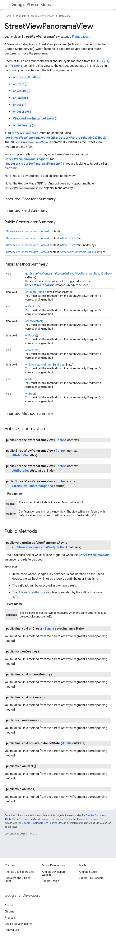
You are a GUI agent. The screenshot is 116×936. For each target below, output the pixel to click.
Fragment (15, 65)
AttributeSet (67, 238)
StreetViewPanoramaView (29, 142)
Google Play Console (91, 877)
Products (21, 16)
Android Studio (88, 871)
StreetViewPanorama (23, 133)
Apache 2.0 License (87, 819)
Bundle (42, 291)
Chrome (9, 911)
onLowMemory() (24, 125)
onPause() (20, 98)
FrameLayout (81, 36)
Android (9, 905)
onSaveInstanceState (38, 364)
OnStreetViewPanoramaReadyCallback (88, 273)
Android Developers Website (54, 873)
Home (8, 16)
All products (12, 929)
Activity (103, 61)
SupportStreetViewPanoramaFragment (32, 163)
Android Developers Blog (19, 871)
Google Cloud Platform (18, 923)
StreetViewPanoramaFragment (27, 159)
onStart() (20, 84)
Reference (65, 16)
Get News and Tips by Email (17, 879)
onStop (29, 393)
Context (44, 231)
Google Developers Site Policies (39, 822)
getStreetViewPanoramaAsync (44, 273)
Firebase (10, 917)
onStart (30, 379)
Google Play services (42, 16)
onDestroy (31, 306)
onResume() (21, 91)
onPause (30, 335)
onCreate (31, 291)
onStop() (19, 104)
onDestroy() (22, 111)
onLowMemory (34, 321)
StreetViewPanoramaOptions (78, 251)
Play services (31, 4)
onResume (32, 350)
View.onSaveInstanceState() (34, 118)
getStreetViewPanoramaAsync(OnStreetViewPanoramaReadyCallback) (56, 137)
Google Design (50, 880)
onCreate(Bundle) (26, 77)
